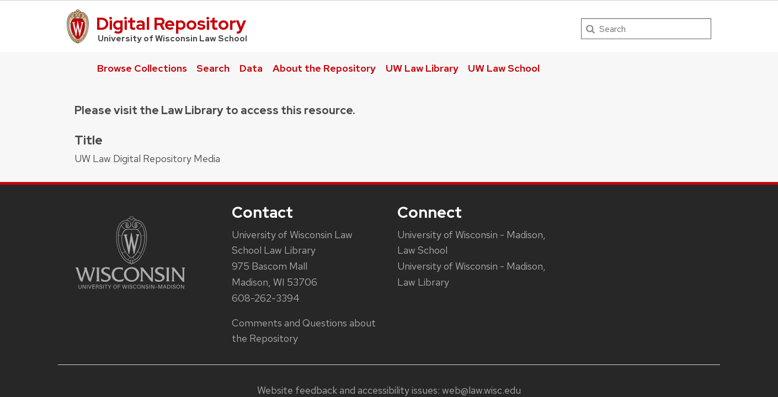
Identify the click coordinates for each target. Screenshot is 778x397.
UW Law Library (422, 68)
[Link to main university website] (130, 291)
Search (213, 68)
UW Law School (504, 68)
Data (251, 68)
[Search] (646, 28)
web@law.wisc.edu (481, 390)
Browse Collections (142, 68)
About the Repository (324, 68)
